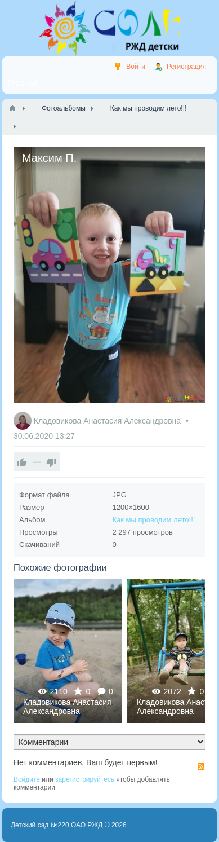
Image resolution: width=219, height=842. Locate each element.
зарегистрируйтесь (84, 779)
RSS (200, 766)
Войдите (27, 779)
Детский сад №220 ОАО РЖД (57, 825)
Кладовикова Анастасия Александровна (108, 420)
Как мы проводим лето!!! (154, 519)
